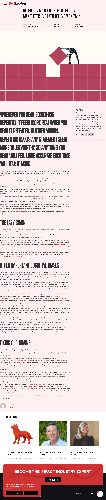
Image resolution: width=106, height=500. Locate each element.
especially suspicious (35, 365)
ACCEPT (31, 493)
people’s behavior (37, 391)
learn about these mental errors (21, 211)
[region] (22, 487)
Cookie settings (14, 493)
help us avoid (60, 244)
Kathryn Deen (80, 458)
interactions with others (11, 393)
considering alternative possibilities (19, 360)
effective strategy (10, 372)
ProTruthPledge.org (35, 384)
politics (12, 256)
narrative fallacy (62, 310)
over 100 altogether (27, 254)
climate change (59, 300)
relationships (20, 256)
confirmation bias (54, 274)
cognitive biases (43, 252)
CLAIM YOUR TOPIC (53, 479)
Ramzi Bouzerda (18, 458)
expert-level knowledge (53, 242)
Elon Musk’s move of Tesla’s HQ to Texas (48, 199)
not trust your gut (9, 242)
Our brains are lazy (5, 229)
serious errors (54, 247)
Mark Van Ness (49, 458)
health (5, 256)
